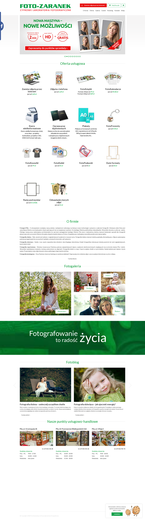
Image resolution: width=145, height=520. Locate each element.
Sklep (123, 10)
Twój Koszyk (114, 5)
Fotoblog (110, 10)
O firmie (85, 10)
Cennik (103, 10)
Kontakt (117, 10)
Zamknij (117, 514)
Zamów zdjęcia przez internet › (93, 5)
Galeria (97, 10)
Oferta (92, 10)
